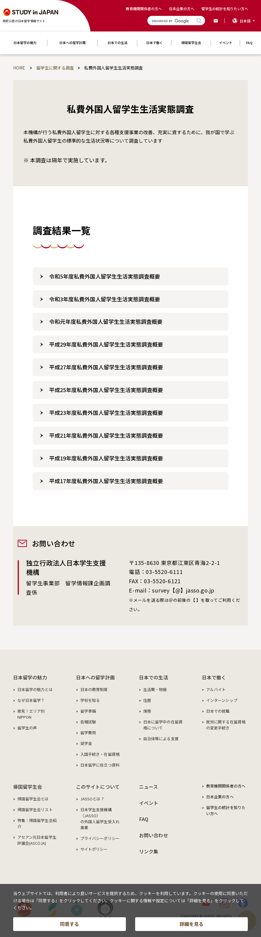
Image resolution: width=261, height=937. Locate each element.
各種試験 (88, 722)
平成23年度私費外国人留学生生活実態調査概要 (106, 412)
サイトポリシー (94, 849)
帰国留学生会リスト (35, 809)
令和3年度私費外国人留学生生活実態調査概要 (104, 299)
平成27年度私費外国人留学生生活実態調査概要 (106, 367)
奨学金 (86, 743)
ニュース (148, 786)
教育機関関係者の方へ (144, 8)
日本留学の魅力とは (35, 689)
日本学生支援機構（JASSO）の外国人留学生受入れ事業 (100, 818)
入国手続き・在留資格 (100, 754)
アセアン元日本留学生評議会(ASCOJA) (36, 840)
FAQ (143, 819)
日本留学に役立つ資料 (100, 765)
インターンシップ (221, 700)
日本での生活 (153, 677)
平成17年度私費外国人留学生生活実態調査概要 (106, 481)
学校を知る (90, 700)
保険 (147, 711)
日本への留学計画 (95, 677)
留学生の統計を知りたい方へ (224, 8)
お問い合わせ (153, 835)
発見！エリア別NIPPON (31, 714)
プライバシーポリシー (100, 838)
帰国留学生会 (27, 786)
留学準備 (88, 711)
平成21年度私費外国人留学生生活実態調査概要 (106, 435)
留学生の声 (27, 728)
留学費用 (88, 732)
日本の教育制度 (94, 689)
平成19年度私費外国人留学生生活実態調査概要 (106, 458)
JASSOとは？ (92, 799)
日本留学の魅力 (30, 677)
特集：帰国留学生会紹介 (37, 823)
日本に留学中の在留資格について (162, 725)
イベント (149, 802)
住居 (147, 700)
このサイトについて (98, 786)
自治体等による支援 (161, 738)
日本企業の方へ (181, 8)
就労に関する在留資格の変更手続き (225, 725)
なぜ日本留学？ (31, 700)
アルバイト (216, 689)
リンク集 (149, 851)
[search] (171, 21)
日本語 (245, 20)
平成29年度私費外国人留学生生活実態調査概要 (106, 344)
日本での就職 (218, 711)
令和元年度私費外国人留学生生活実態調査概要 (105, 321)
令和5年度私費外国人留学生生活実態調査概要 (104, 276)
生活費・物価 (155, 689)
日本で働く (214, 677)
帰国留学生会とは (33, 799)
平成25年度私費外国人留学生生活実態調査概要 (106, 390)
